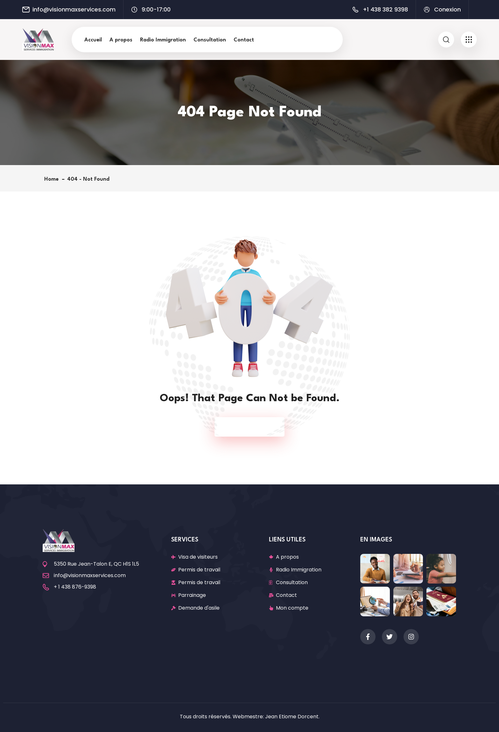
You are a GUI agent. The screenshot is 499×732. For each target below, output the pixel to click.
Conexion (447, 9)
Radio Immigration (163, 40)
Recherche (307, 39)
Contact (244, 40)
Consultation (209, 40)
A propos (120, 40)
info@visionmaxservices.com (74, 9)
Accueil (93, 40)
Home (53, 179)
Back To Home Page (246, 426)
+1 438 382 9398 (385, 9)
